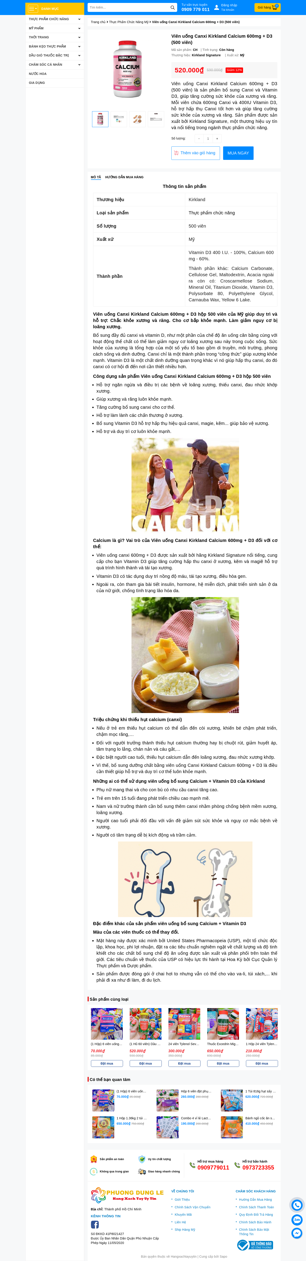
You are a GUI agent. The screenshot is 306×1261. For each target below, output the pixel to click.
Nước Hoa (38, 74)
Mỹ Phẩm (36, 28)
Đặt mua (107, 1063)
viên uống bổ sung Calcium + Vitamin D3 (192, 781)
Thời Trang (39, 37)
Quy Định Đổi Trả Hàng (256, 1214)
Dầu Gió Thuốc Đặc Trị (49, 55)
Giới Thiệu (182, 1199)
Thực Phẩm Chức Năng (49, 19)
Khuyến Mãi (183, 1214)
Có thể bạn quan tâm (110, 1079)
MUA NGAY (238, 153)
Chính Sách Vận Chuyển (193, 1207)
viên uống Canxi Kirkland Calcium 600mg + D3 (214, 765)
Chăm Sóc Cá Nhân (45, 64)
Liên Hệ (180, 1222)
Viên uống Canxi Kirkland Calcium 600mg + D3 (202, 540)
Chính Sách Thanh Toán (256, 1207)
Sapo (223, 1256)
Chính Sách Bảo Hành (255, 1222)
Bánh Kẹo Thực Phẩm (47, 46)
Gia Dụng (37, 83)
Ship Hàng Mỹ (185, 1229)
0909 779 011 (196, 9)
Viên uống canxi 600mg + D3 (126, 555)
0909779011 (213, 1167)
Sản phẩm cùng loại (109, 999)
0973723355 (258, 1167)
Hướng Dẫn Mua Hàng (255, 1199)
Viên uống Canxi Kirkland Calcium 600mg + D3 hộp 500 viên (159, 314)
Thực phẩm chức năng (212, 212)
